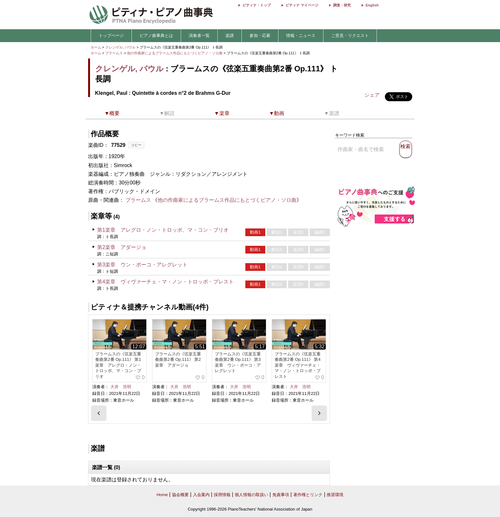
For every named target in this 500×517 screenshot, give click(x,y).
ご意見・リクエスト (350, 35)
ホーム (96, 47)
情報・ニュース (300, 35)
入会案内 (201, 494)
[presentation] (98, 413)
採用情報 (222, 494)
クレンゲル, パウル (120, 47)
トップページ (111, 35)
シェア (372, 95)
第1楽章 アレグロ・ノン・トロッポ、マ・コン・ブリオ (163, 230)
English (372, 5)
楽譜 (229, 35)
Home (162, 494)
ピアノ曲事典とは (156, 35)
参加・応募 (260, 35)
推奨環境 (335, 494)
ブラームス (114, 53)
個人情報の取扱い (251, 494)
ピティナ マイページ (302, 5)
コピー (136, 145)
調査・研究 (342, 5)
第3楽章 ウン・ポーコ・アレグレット (142, 264)
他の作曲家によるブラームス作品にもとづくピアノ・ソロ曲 (175, 53)
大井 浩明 (120, 386)
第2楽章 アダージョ (121, 247)
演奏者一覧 (199, 35)
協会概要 (180, 494)
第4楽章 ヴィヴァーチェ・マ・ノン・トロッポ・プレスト (165, 281)
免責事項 (280, 494)
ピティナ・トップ (256, 5)
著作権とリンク (308, 494)
